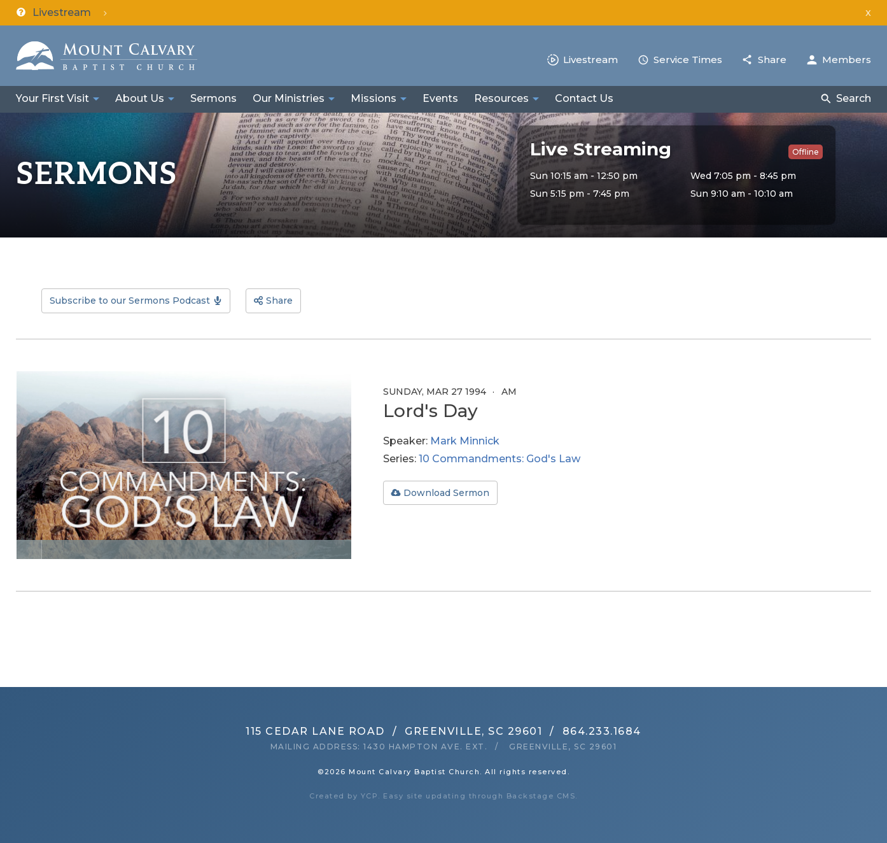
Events (440, 98)
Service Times (687, 59)
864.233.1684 (601, 731)
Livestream (590, 59)
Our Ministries (289, 98)
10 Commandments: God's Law (499, 459)
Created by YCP (343, 795)
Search (853, 98)
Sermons (213, 98)
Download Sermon (446, 493)
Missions (373, 98)
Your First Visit (52, 98)
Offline (805, 152)
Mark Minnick (464, 441)
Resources (501, 98)
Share (772, 59)
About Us (139, 98)
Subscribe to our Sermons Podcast (130, 300)
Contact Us (584, 98)
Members (846, 59)
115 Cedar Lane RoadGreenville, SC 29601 (394, 731)
